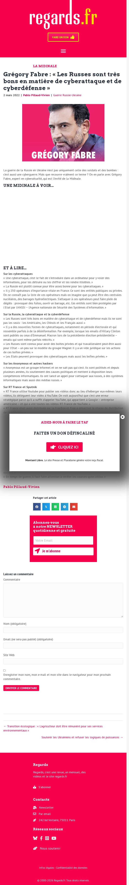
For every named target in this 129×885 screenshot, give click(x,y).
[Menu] (63, 51)
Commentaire (11, 579)
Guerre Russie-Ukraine (67, 95)
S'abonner (45, 787)
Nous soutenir (50, 848)
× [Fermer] (122, 417)
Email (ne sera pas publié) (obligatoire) (28, 639)
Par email (45, 814)
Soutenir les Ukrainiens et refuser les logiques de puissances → (82, 737)
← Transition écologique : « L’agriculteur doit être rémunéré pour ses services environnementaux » (53, 728)
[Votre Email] (63, 540)
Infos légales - (47, 867)
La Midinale (45, 66)
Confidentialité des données (71, 867)
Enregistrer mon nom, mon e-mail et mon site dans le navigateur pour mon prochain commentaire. (57, 677)
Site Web (8, 655)
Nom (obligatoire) (14, 624)
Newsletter (46, 807)
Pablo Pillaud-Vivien (36, 95)
